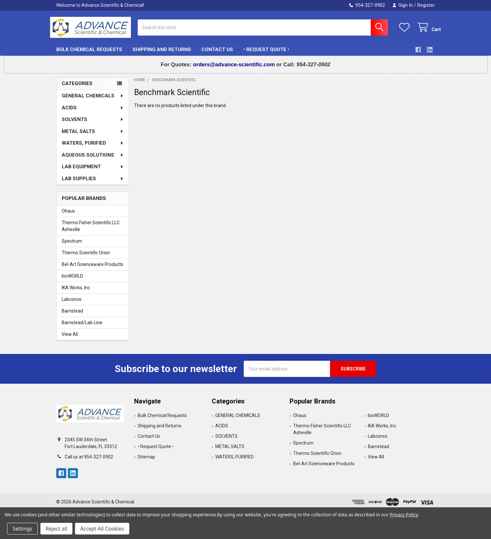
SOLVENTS (92, 124)
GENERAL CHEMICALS (92, 100)
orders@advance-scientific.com (234, 69)
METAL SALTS (92, 136)
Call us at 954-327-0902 (89, 461)
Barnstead (72, 315)
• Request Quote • (266, 54)
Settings (22, 528)
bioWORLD (72, 280)
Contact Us (217, 54)
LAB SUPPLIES (92, 183)
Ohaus (68, 215)
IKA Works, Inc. (76, 292)
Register (426, 5)
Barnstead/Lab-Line (82, 327)
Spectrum (72, 245)
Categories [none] (77, 88)
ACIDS (92, 112)
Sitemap (146, 461)
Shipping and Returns (162, 54)
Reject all (56, 528)
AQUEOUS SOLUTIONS (92, 159)
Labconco (71, 303)
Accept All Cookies (102, 528)
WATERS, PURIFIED (92, 147)
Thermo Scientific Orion (86, 257)
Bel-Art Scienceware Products (92, 268)
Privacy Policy (404, 515)
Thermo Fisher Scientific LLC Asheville (91, 230)
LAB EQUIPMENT (92, 171)
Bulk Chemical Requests (89, 54)
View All (70, 338)
